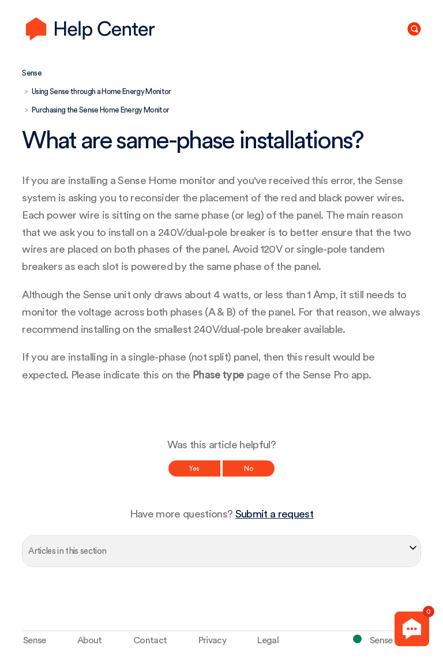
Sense (32, 73)
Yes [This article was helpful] (194, 468)
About (89, 640)
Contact (150, 640)
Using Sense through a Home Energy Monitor (101, 91)
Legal (268, 640)
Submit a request (274, 514)
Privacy (212, 640)
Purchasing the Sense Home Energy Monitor (100, 110)
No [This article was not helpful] (248, 468)
